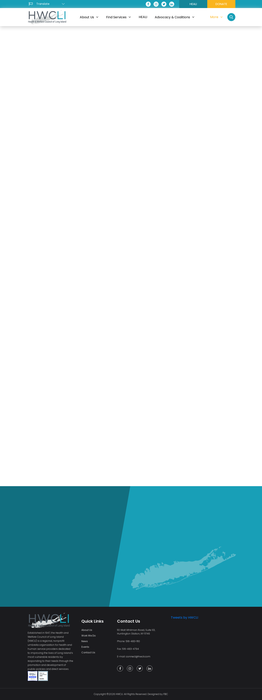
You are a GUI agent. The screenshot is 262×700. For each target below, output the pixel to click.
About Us (86, 630)
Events (85, 647)
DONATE (221, 4)
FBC (165, 694)
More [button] (216, 17)
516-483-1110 (133, 641)
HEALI (193, 4)
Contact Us (88, 652)
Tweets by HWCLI (184, 617)
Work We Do (88, 635)
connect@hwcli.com (138, 656)
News (84, 641)
